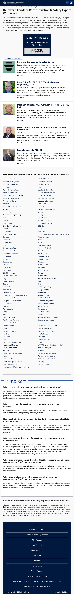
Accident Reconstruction (12, 184)
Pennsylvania (13, 513)
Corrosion (6, 259)
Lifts (39, 187)
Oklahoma (66, 511)
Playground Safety (44, 245)
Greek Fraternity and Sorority (13, 342)
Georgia (19, 507)
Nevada (49, 511)
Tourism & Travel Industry (47, 326)
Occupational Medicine (46, 223)
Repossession (43, 270)
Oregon (5, 513)
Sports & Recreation (45, 312)
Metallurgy (41, 212)
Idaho (33, 507)
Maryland (16, 509)
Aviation (6, 218)
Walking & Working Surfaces (48, 353)
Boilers (5, 229)
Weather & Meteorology (46, 359)
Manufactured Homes (46, 198)
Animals (6, 204)
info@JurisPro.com (30, 587)
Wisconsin (21, 515)
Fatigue (5, 312)
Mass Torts (42, 204)
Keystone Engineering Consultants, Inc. (35, 62)
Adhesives (6, 187)
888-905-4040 (45, 587)
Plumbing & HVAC (44, 248)
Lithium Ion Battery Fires (47, 193)
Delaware (11, 7)
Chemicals (7, 240)
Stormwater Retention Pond (48, 317)
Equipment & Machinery (12, 301)
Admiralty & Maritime (11, 190)
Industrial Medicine (10, 364)
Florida (14, 507)
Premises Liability (44, 256)
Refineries (41, 267)
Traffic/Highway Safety (46, 328)
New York (56, 511)
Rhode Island (22, 513)
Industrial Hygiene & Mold (12, 362)
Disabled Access (9, 273)
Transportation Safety (46, 331)
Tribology (41, 337)
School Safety (43, 292)
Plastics (40, 242)
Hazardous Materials (10, 345)
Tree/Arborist (43, 334)
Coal (4, 245)
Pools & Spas (42, 251)
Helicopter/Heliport (10, 348)
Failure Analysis (8, 309)
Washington (13, 515)
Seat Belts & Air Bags (45, 298)
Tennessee (50, 513)
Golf (4, 339)
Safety (40, 284)
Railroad (41, 262)
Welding (41, 362)
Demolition (7, 270)
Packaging (41, 231)
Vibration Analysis (44, 348)
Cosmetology (8, 262)
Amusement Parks (9, 201)
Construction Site (9, 251)
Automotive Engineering (12, 215)
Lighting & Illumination (46, 190)
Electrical (6, 287)
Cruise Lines (7, 267)
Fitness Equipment (10, 326)
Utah (60, 513)
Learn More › (21, 75)
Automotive (7, 212)
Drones (5, 284)
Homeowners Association (12, 353)
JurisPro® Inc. (24, 592)
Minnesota (35, 509)
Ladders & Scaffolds (45, 182)
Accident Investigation (11, 182)
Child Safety (7, 242)
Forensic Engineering (10, 331)
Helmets (6, 350)
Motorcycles (42, 218)
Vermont (6, 515)
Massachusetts (8, 509)
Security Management (46, 301)
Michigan (28, 509)
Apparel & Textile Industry (12, 207)
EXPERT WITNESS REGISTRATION (37, 51)
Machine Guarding (44, 195)
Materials (41, 207)
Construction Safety (10, 248)
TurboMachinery (44, 339)
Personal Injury (43, 237)
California (37, 505)
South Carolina (32, 513)
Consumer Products (10, 254)
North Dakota (7, 511)
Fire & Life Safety (9, 317)
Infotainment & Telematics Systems (16, 367)
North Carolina (65, 509)
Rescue (40, 273)
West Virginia (29, 515)
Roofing (40, 281)
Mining (40, 215)
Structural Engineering (46, 320)
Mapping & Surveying (45, 201)
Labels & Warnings (44, 179)
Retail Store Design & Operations (50, 279)
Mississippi (49, 509)
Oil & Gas (41, 226)
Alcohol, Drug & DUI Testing (13, 195)
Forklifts (6, 334)
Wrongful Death (43, 364)
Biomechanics (8, 223)
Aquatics (6, 209)
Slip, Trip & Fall (43, 306)
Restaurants (42, 276)
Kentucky (55, 507)
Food (5, 328)
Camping (6, 237)
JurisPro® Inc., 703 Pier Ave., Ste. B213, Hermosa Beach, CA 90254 (37, 582)
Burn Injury (7, 231)
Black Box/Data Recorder (12, 226)
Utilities (40, 342)
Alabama (18, 505)
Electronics (7, 290)
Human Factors (8, 359)
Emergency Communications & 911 (16, 295)
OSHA (40, 229)
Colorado (44, 505)
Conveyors (7, 256)
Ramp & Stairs (43, 265)
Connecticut (51, 505)
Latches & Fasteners (45, 184)
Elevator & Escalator (10, 292)
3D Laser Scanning (9, 179)
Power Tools (42, 254)
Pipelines (41, 240)
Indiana (43, 507)
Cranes (5, 265)
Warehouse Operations (46, 356)
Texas (56, 513)
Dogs (5, 279)
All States (6, 505)
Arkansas (24, 505)
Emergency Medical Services (13, 298)
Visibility (41, 350)
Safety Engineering (44, 287)
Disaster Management (11, 276)
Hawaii (25, 507)
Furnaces (6, 337)
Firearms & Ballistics (10, 323)
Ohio (61, 511)
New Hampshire (24, 511)
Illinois (38, 507)
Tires (39, 323)
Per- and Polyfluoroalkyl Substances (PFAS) (53, 234)
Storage (40, 314)
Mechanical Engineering (46, 209)
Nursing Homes (43, 220)
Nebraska (15, 511)
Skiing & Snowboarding (46, 303)
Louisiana (62, 507)
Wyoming (37, 515)
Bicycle (5, 220)
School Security (43, 295)
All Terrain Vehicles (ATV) (12, 198)
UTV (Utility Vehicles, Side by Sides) (50, 345)
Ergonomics (7, 303)
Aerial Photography (10, 193)
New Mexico (42, 511)
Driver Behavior (8, 281)
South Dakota (41, 513)
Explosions (7, 306)
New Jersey (34, 511)
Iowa (29, 507)
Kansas (49, 507)
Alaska (12, 505)
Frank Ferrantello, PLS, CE (29, 150)
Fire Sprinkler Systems (11, 320)
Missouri (42, 509)
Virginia (65, 513)
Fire (4, 314)
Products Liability (44, 259)
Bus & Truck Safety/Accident (13, 234)
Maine (22, 509)
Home (5, 7)
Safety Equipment (44, 290)
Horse (5, 356)
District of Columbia (62, 505)
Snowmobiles (43, 309)
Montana (57, 509)
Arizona (30, 505)
